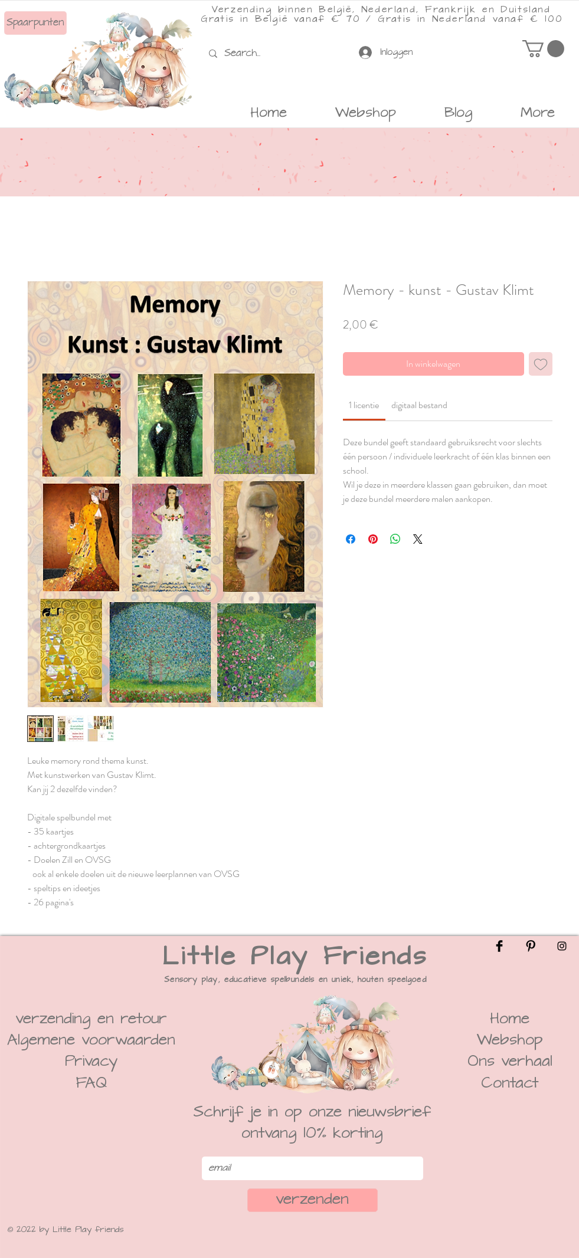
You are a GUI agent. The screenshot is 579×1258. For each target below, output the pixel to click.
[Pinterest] (531, 946)
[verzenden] (312, 1200)
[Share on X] (418, 539)
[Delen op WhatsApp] (395, 539)
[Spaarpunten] (35, 23)
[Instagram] (562, 946)
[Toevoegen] (540, 364)
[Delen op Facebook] (351, 539)
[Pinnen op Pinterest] (373, 539)
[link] (364, 405)
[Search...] (245, 53)
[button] (543, 48)
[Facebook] (499, 946)
